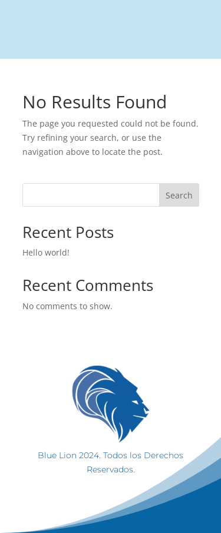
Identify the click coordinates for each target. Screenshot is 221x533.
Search (179, 195)
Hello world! (46, 252)
